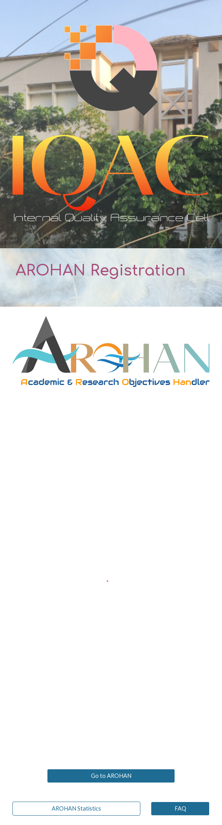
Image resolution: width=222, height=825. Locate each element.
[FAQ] (180, 809)
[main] (111, 277)
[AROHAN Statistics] (76, 809)
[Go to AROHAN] (111, 776)
